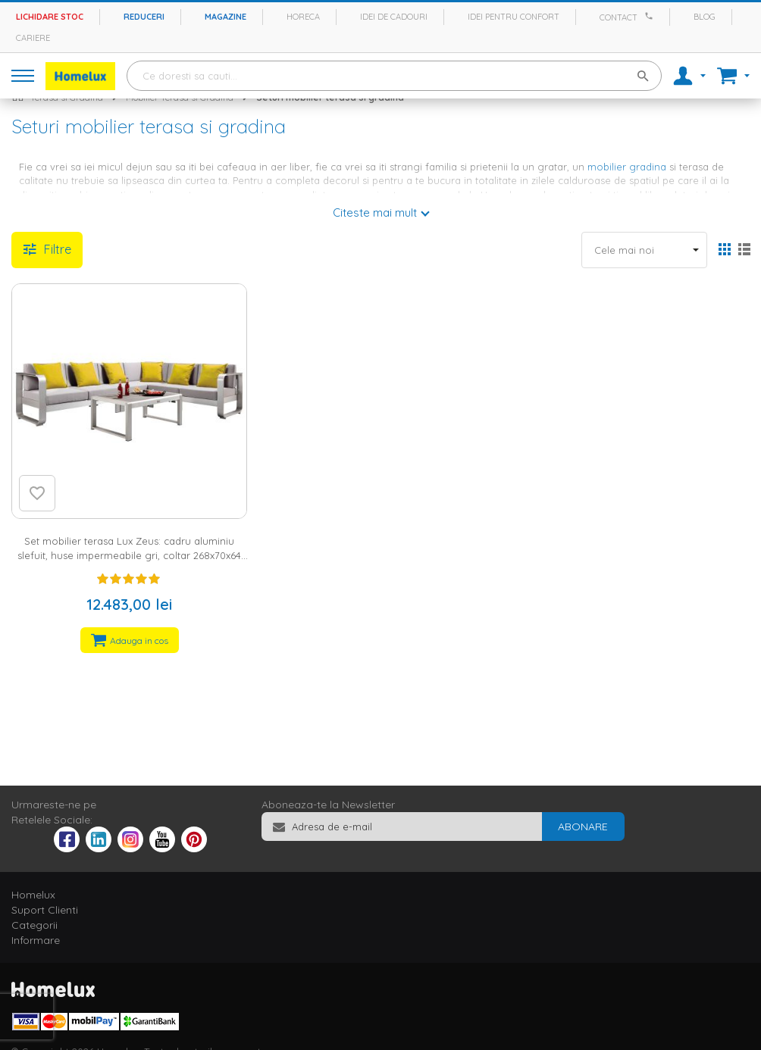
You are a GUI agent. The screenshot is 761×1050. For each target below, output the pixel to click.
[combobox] (394, 76)
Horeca (303, 16)
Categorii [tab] (34, 925)
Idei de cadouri (393, 16)
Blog (705, 16)
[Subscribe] (583, 826)
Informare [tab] (35, 940)
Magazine (225, 16)
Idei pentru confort (513, 16)
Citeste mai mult (375, 212)
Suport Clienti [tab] (44, 910)
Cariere (33, 38)
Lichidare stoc (49, 16)
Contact (618, 17)
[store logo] (80, 76)
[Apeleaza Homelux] (651, 15)
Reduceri (144, 16)
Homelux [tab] (33, 895)
